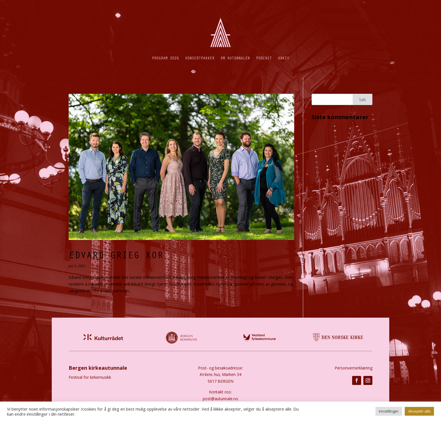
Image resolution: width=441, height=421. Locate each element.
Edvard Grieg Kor (116, 254)
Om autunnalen (235, 58)
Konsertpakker (199, 58)
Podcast (264, 58)
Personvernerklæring (353, 368)
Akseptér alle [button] (419, 411)
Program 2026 (165, 58)
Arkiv (283, 58)
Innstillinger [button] (389, 411)
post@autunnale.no (220, 398)
